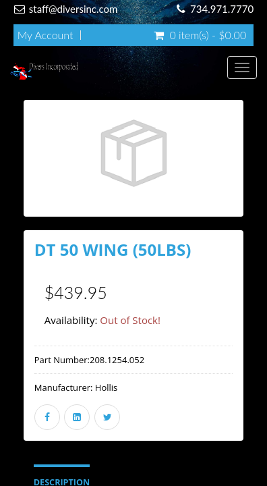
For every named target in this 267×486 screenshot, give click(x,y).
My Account (45, 35)
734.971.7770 (222, 9)
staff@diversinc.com (73, 9)
